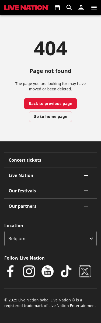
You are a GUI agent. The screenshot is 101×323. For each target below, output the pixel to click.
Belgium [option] (16, 239)
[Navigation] (94, 7)
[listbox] (50, 238)
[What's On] (57, 7)
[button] (81, 7)
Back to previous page (50, 103)
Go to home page (50, 116)
